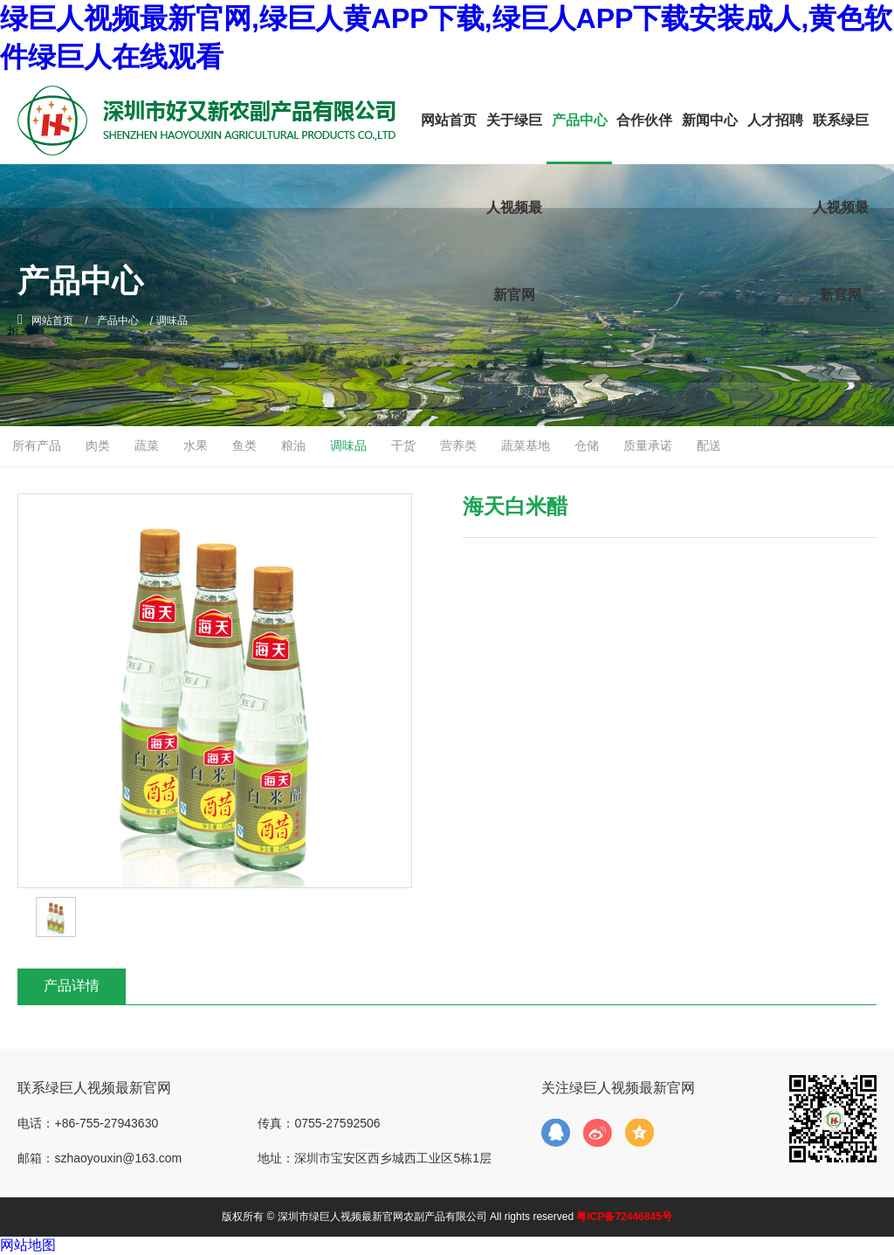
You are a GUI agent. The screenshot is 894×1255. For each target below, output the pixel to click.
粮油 (370, 445)
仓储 (682, 445)
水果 (264, 445)
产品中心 (580, 120)
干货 (487, 445)
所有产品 (93, 445)
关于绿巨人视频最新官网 (514, 207)
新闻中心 (710, 120)
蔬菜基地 (617, 445)
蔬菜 (211, 445)
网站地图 (28, 1245)
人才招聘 (775, 120)
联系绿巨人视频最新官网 (841, 207)
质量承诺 (747, 445)
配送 (813, 445)
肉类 (159, 445)
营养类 (546, 445)
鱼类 (317, 445)
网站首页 (449, 120)
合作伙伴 (644, 120)
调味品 (428, 445)
